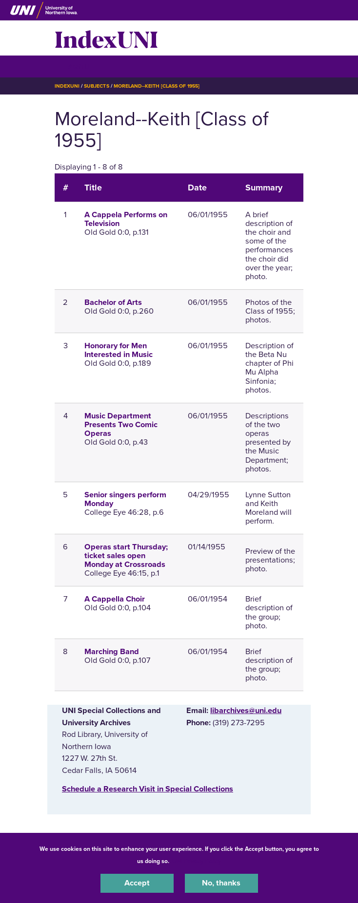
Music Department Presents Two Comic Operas (121, 424)
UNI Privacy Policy (196, 861)
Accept (137, 883)
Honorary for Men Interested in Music (118, 350)
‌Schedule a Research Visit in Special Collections (147, 789)
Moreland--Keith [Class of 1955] (157, 86)
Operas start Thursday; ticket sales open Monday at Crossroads (126, 555)
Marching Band (111, 652)
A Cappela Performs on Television (125, 219)
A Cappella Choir (114, 599)
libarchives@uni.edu (245, 710)
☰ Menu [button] (72, 66)
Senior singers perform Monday (125, 499)
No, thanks (221, 883)
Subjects (96, 86)
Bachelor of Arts (113, 302)
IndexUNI (106, 38)
